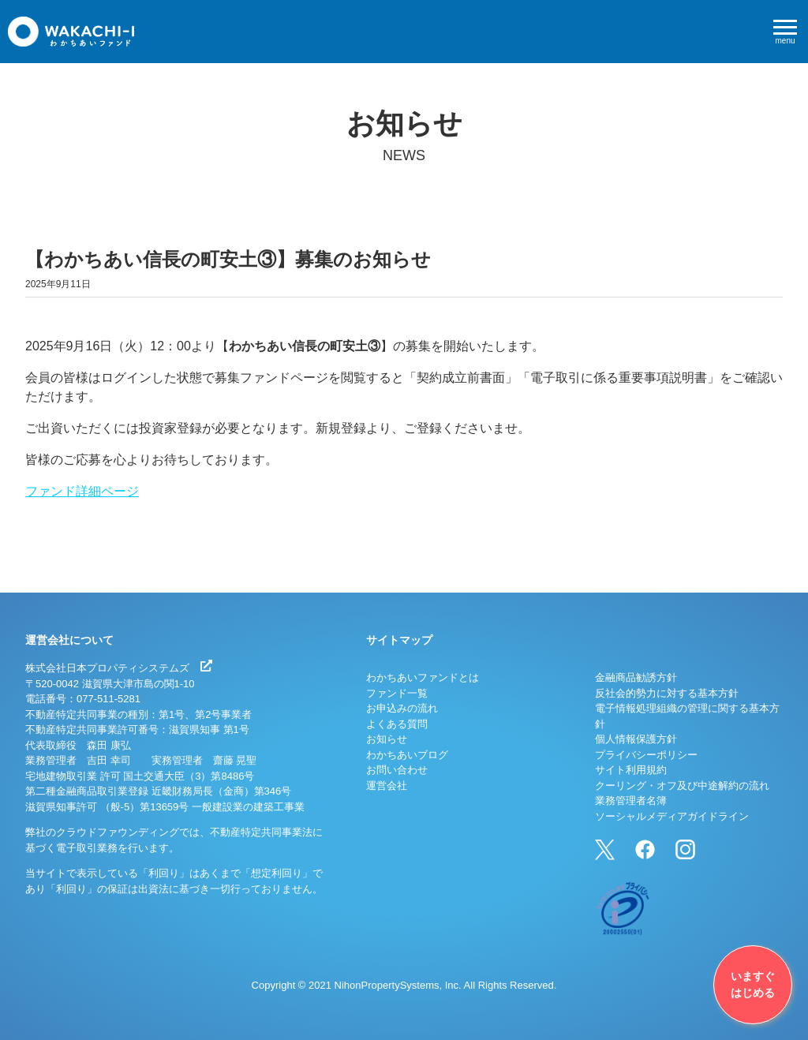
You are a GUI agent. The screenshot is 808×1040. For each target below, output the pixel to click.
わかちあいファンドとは (422, 677)
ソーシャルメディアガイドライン (672, 816)
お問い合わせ (397, 770)
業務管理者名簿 (631, 800)
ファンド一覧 (397, 693)
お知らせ (386, 739)
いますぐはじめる (753, 984)
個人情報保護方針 (636, 739)
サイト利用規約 (631, 770)
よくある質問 (397, 724)
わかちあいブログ (407, 755)
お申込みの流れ (402, 708)
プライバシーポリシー (646, 755)
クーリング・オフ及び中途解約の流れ (682, 785)
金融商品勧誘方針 (636, 677)
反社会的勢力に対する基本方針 (667, 693)
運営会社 (386, 785)
